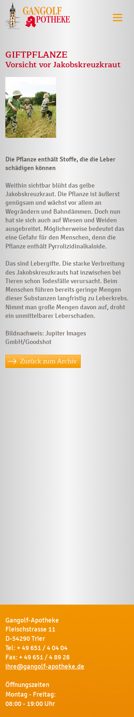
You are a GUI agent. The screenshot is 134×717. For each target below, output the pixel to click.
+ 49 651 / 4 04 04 (42, 648)
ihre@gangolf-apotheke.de (44, 666)
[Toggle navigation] (117, 17)
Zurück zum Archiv (48, 361)
